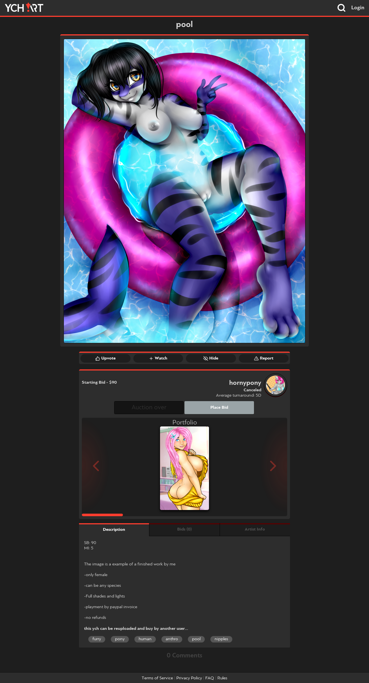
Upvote (105, 358)
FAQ (209, 678)
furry (97, 639)
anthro (172, 639)
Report (263, 358)
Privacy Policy (189, 678)
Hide (210, 358)
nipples (221, 639)
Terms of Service (157, 678)
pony (120, 639)
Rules (222, 678)
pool (196, 639)
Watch (158, 358)
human (145, 639)
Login (357, 8)
